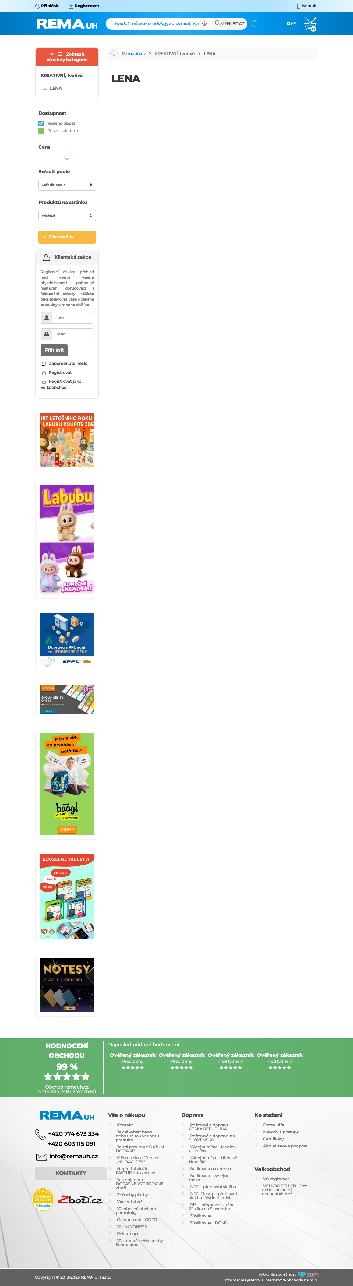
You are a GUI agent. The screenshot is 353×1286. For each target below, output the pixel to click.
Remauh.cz (128, 53)
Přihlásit (54, 350)
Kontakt (125, 1124)
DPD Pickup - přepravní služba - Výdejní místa (213, 1195)
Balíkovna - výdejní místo (208, 1177)
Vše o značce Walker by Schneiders (139, 1242)
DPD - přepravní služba (213, 1186)
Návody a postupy (281, 1131)
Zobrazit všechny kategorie (67, 56)
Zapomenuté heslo (64, 363)
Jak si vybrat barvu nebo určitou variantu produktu (137, 1135)
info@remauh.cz (73, 1156)
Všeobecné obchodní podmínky (137, 1210)
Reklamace (128, 1233)
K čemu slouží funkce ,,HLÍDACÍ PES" (137, 1159)
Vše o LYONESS (132, 1226)
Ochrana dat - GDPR (137, 1219)
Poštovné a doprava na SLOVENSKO (212, 1137)
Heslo (60, 334)
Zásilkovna (200, 1215)
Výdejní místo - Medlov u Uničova (212, 1148)
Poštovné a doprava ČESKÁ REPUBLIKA (209, 1126)
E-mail (60, 318)
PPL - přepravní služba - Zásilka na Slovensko (213, 1206)
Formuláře (273, 1124)
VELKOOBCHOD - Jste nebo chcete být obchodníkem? (284, 1189)
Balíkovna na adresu (210, 1168)
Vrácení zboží (130, 1201)
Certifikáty (273, 1138)
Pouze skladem (62, 130)
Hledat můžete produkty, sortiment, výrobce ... (161, 23)
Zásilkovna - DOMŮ (209, 1222)
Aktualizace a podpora (285, 1145)
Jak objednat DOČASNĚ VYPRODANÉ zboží (140, 1183)
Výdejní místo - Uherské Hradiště (213, 1159)
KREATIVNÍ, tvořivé (174, 53)
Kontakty (70, 1173)
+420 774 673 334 (73, 1133)
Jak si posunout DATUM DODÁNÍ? (140, 1148)
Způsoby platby (132, 1194)
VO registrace (276, 1178)
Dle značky (61, 237)
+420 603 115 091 (67, 1143)
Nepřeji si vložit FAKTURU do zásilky (135, 1170)
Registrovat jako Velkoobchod (61, 384)
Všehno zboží (61, 123)
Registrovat (57, 372)
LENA (209, 53)
